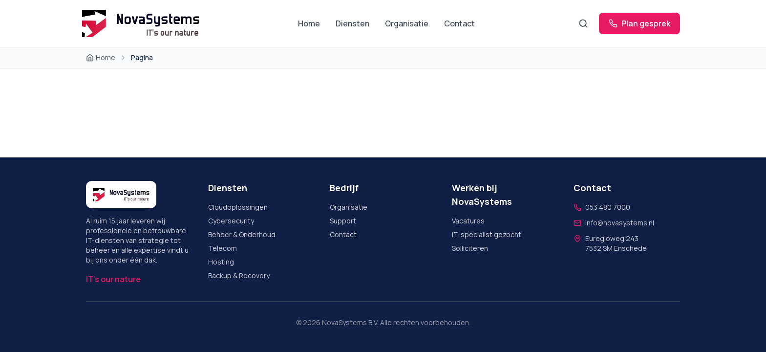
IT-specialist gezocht (486, 234)
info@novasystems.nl (619, 222)
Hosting (221, 261)
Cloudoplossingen (238, 207)
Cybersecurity (231, 220)
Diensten (352, 23)
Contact (459, 23)
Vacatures (468, 220)
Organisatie (406, 23)
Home (309, 23)
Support (343, 220)
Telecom (222, 248)
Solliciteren (470, 248)
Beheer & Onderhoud (242, 234)
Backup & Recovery (239, 275)
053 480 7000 (607, 207)
